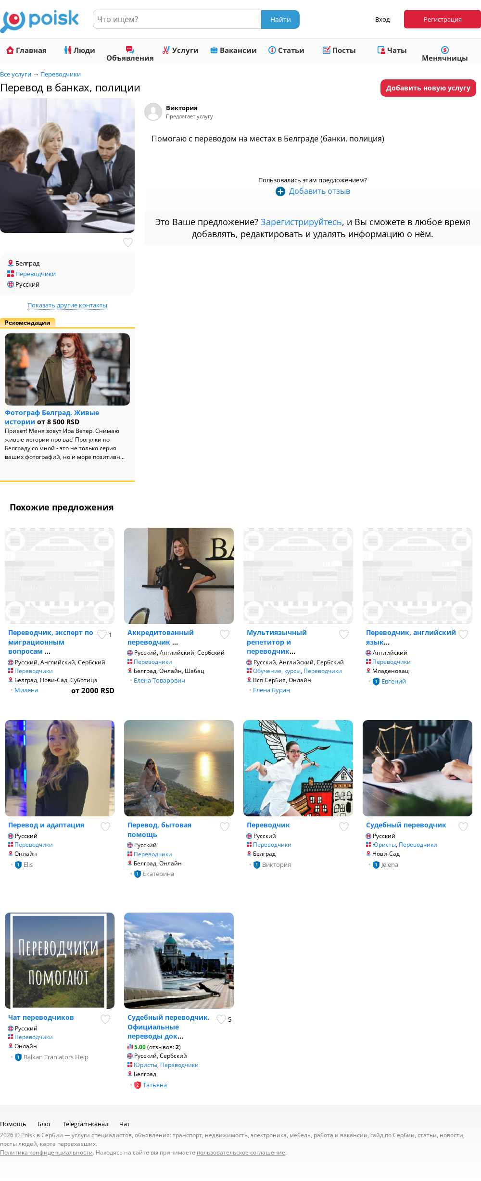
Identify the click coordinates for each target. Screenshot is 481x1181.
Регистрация (443, 19)
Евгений (393, 681)
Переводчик (268, 824)
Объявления (130, 54)
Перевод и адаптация (46, 824)
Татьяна (155, 1084)
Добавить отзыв (319, 191)
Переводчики (60, 74)
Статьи (286, 50)
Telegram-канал (85, 1123)
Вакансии (233, 50)
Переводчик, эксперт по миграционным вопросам (50, 642)
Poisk (28, 1135)
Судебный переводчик (406, 824)
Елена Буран (271, 690)
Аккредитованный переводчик (160, 637)
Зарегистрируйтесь (301, 222)
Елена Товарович (159, 680)
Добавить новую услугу (428, 87)
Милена (26, 690)
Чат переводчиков (41, 1017)
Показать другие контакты (67, 305)
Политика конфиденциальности (46, 1152)
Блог (44, 1123)
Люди (79, 50)
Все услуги (15, 74)
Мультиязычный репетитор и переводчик (277, 642)
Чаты (392, 50)
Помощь (13, 1123)
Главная (26, 50)
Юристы (384, 844)
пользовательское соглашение (241, 1152)
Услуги (181, 50)
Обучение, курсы (277, 671)
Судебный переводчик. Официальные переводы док (168, 1027)
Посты (339, 50)
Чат (124, 1123)
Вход (382, 19)
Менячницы (445, 54)
